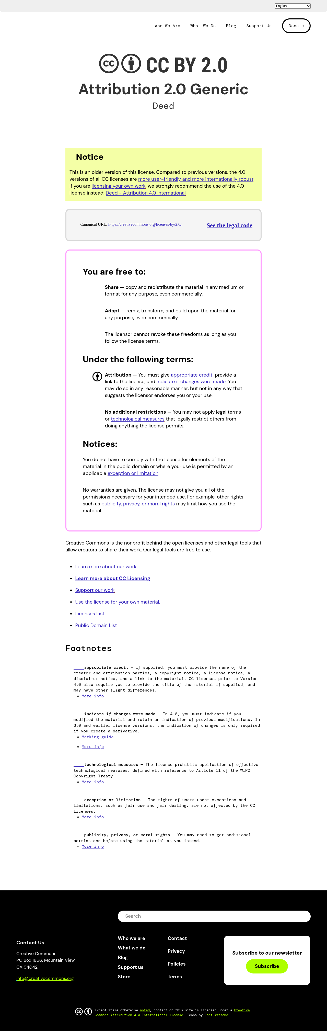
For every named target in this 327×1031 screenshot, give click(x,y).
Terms (175, 976)
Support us (130, 967)
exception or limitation (133, 473)
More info (93, 696)
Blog (231, 26)
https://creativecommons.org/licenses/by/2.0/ (145, 224)
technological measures (138, 419)
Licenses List (89, 613)
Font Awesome (216, 1015)
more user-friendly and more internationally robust (195, 179)
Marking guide (98, 737)
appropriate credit (192, 375)
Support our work (94, 590)
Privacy (176, 951)
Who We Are (167, 26)
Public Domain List (96, 625)
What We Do (203, 26)
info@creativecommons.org (45, 978)
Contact (177, 938)
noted (145, 1010)
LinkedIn (57, 992)
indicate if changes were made (191, 381)
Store (124, 976)
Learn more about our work (105, 566)
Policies (177, 964)
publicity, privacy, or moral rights (138, 504)
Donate (296, 25)
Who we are (131, 938)
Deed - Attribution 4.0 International (146, 193)
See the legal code (229, 225)
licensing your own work (119, 186)
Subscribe (267, 966)
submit (303, 916)
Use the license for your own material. (117, 602)
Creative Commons (40, 25)
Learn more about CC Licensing (112, 578)
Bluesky (26, 992)
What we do (131, 948)
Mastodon (42, 992)
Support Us (259, 26)
